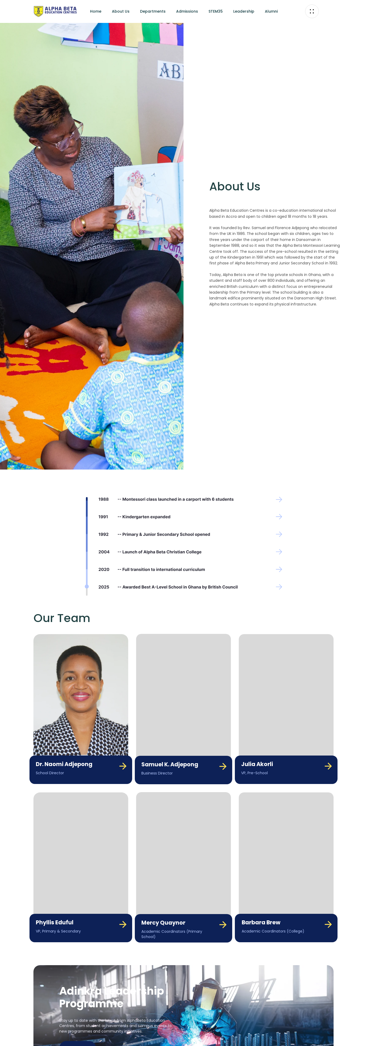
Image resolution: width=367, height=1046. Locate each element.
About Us (121, 11)
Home (95, 11)
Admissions (187, 11)
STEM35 (216, 11)
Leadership (243, 11)
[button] (312, 11)
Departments (153, 11)
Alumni (271, 11)
